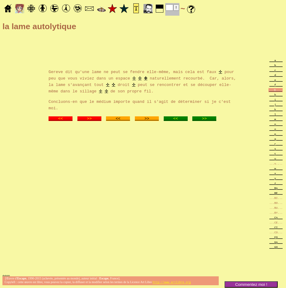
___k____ (276, 109)
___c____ (276, 70)
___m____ (276, 119)
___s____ (276, 149)
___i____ (276, 100)
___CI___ (276, 227)
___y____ (276, 178)
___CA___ (276, 218)
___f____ (276, 85)
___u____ (276, 159)
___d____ (276, 75)
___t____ (276, 154)
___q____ (276, 139)
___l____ (276, 114)
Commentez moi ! (251, 284)
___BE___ (276, 193)
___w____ (276, 168)
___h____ (276, 95)
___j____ (276, 105)
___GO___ (276, 247)
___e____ (276, 80)
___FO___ (276, 237)
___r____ (276, 144)
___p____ (276, 134)
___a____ (276, 60)
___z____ (276, 183)
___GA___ (276, 242)
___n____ (276, 124)
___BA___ (276, 188)
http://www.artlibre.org (172, 283)
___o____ (276, 129)
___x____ (276, 173)
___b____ (276, 65)
